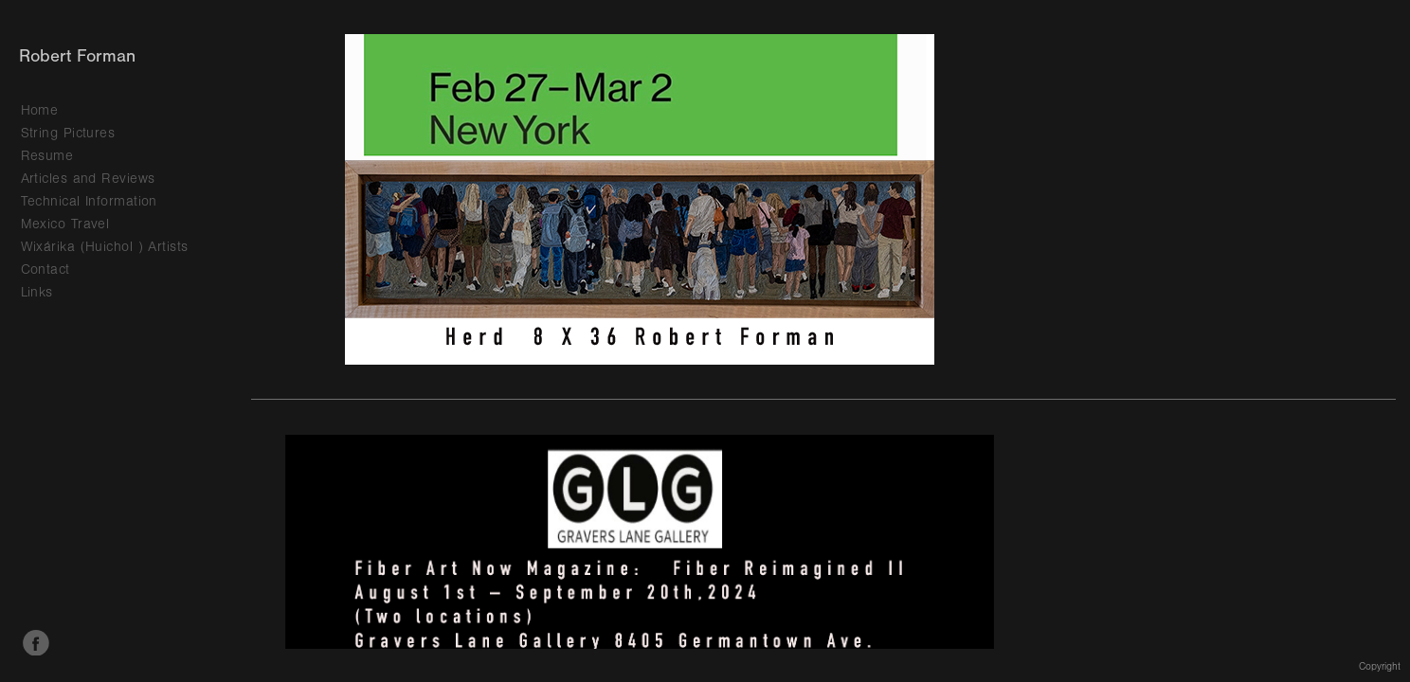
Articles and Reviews (88, 178)
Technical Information (89, 201)
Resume (47, 156)
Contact (45, 269)
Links (37, 292)
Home (40, 110)
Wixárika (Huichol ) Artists (105, 247)
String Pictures (68, 133)
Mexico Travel (65, 224)
